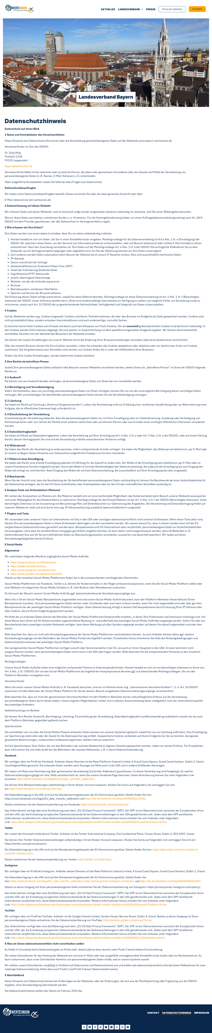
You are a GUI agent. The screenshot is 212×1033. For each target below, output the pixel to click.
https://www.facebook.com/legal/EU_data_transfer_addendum (47, 881)
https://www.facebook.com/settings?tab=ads (35, 788)
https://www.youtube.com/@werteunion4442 (36, 574)
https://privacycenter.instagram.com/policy (109, 881)
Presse (150, 9)
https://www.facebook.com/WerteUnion (33, 562)
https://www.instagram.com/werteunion (33, 570)
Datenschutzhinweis (176, 1012)
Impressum (201, 1012)
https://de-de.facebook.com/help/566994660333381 (115, 798)
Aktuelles (108, 9)
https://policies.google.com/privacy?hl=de (127, 920)
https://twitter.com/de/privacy (94, 859)
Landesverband (130, 9)
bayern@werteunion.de (18, 166)
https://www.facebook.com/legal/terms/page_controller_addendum (55, 779)
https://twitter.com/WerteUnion (28, 566)
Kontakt (153, 1012)
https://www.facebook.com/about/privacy (104, 804)
